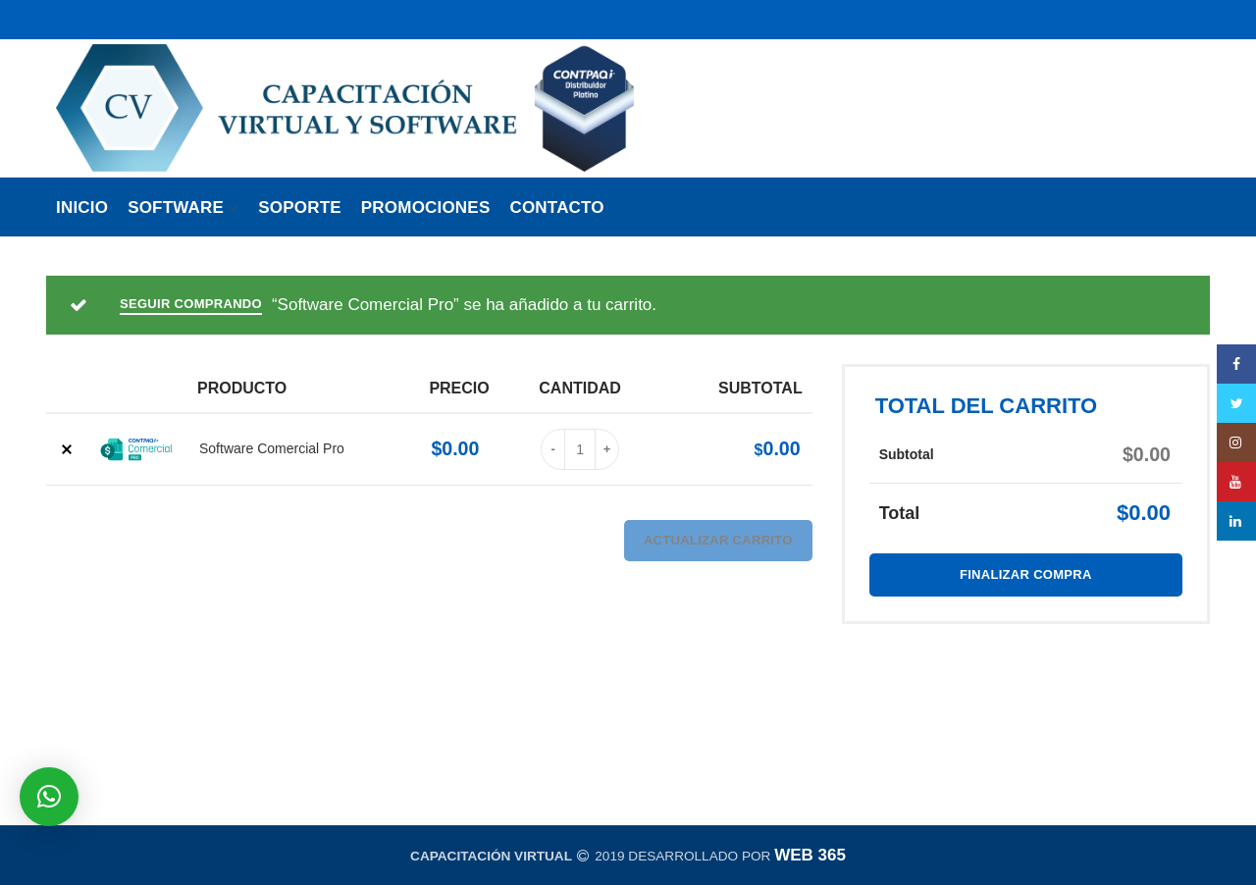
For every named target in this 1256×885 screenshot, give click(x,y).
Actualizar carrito (718, 540)
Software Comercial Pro (271, 448)
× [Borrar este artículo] (65, 449)
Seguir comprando (191, 303)
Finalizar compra (1026, 574)
